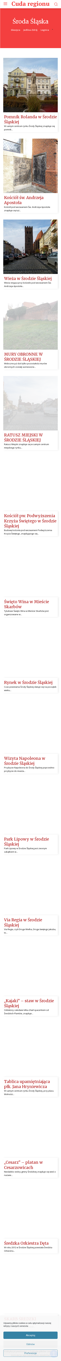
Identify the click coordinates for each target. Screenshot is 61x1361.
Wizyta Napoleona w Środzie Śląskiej (24, 761)
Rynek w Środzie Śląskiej (28, 682)
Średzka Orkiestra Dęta (26, 1243)
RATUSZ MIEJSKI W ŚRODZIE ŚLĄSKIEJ (23, 438)
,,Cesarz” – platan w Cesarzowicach (23, 1165)
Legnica (45, 30)
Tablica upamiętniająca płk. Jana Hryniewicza (27, 1084)
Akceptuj (30, 1335)
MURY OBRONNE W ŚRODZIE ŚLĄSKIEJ (23, 357)
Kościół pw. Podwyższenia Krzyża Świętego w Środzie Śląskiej (30, 520)
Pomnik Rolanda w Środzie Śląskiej (30, 119)
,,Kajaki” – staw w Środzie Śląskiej (29, 1003)
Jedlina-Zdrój (30, 30)
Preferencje (30, 1353)
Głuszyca (15, 30)
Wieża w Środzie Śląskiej (28, 278)
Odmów (30, 1344)
